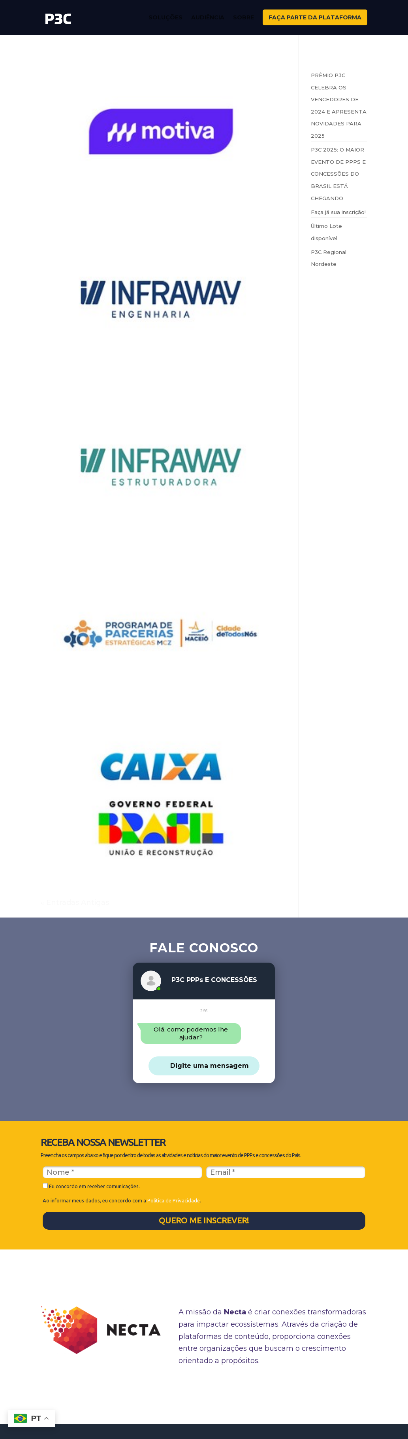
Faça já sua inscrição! (338, 212)
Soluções (165, 17)
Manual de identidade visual (261, 1387)
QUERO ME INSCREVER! (204, 1220)
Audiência (207, 17)
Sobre (243, 17)
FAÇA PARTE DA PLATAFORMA (315, 17)
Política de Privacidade (173, 1200)
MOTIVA (61, 215)
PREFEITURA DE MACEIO (103, 718)
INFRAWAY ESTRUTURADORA (117, 550)
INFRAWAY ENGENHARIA (104, 383)
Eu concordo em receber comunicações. (91, 1186)
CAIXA (56, 886)
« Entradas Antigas (75, 902)
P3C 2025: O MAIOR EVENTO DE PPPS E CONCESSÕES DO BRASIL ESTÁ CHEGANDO (338, 173)
